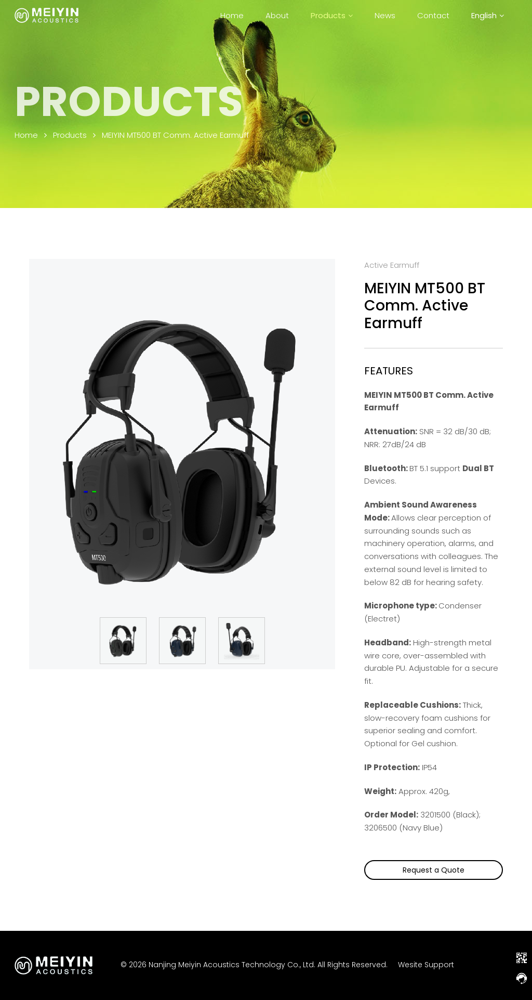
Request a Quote (433, 870)
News (385, 15)
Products (328, 15)
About (277, 15)
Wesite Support (426, 964)
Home (232, 15)
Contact (433, 15)
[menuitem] (487, 15)
